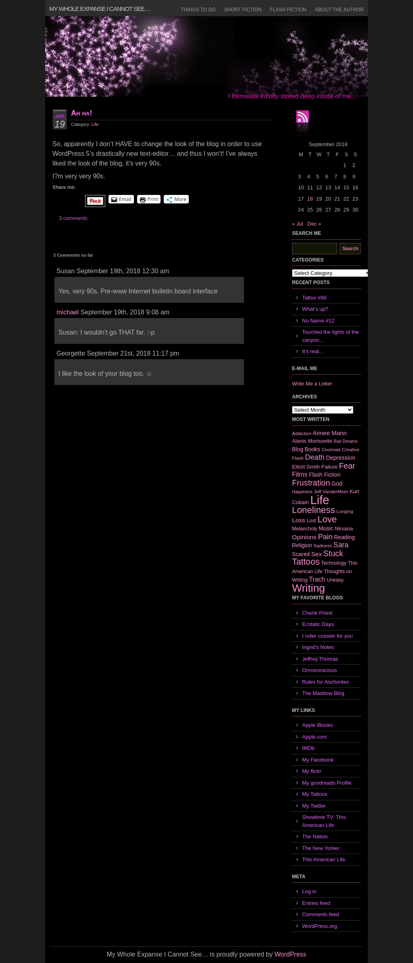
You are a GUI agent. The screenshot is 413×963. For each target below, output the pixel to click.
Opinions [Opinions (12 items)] (304, 537)
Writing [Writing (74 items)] (308, 588)
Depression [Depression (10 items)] (340, 457)
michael (67, 312)
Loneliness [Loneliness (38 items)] (313, 510)
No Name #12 (318, 321)
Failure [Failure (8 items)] (329, 467)
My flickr (311, 771)
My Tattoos (314, 794)
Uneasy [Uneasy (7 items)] (335, 580)
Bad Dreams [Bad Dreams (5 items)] (345, 441)
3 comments (73, 218)
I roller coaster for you (327, 636)
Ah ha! (81, 113)
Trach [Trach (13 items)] (317, 579)
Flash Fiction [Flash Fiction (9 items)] (324, 474)
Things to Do (198, 10)
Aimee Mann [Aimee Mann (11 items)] (330, 432)
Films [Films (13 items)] (299, 474)
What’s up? (315, 309)
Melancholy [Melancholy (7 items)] (304, 529)
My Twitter (314, 806)
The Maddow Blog (323, 693)
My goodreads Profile (327, 783)
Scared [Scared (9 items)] (301, 554)
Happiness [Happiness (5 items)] (302, 491)
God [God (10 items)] (337, 483)
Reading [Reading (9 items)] (344, 537)
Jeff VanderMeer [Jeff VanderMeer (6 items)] (331, 491)
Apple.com (314, 737)
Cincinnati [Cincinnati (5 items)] (330, 449)
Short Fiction (243, 10)
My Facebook (318, 760)
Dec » (314, 224)
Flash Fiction (288, 10)
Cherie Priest (317, 613)
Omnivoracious (319, 670)
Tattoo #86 (314, 298)
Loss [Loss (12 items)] (298, 520)
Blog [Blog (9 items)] (297, 449)
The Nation (315, 836)
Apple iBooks (317, 725)
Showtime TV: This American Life (324, 821)
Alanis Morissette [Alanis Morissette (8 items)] (312, 441)
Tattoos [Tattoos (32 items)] (306, 562)
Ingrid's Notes (318, 647)
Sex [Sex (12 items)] (316, 554)
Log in (309, 891)
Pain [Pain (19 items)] (325, 537)
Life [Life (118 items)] (319, 500)
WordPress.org (319, 926)
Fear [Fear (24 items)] (347, 465)
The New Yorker (321, 848)
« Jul (297, 224)
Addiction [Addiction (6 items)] (301, 433)
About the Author (339, 10)
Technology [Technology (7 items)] (333, 563)
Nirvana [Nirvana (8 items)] (344, 528)
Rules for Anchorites (325, 682)
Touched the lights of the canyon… (330, 336)
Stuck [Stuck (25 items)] (333, 553)
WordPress (291, 954)
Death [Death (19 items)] (314, 457)
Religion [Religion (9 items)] (302, 545)
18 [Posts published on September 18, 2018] (310, 199)
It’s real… (313, 351)
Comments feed (320, 914)
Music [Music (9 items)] (326, 528)
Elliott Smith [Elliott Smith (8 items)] (306, 467)
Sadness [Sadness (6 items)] (323, 545)
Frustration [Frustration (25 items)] (311, 482)
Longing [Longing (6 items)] (344, 511)
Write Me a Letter (312, 384)
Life (95, 124)
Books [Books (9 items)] (312, 449)
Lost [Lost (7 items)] (311, 520)
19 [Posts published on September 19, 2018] (319, 199)
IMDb (308, 748)
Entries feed (316, 903)
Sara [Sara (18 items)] (341, 545)
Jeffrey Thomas (320, 659)
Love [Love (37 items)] (327, 519)
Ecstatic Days (318, 624)
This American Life (323, 859)
